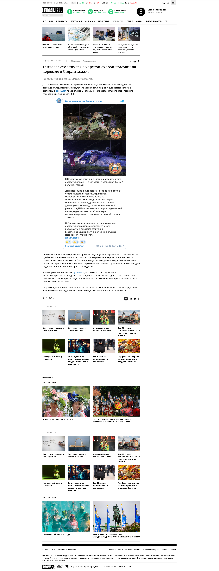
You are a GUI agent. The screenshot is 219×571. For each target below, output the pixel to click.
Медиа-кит (139, 549)
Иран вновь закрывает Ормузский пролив (52, 45)
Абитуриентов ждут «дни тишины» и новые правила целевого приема (129, 48)
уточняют (79, 272)
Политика (103, 21)
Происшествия (89, 61)
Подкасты (61, 21)
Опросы (173, 549)
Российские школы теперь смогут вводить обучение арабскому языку (103, 48)
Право (130, 21)
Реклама (112, 549)
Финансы (90, 21)
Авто (139, 21)
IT (166, 21)
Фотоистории (49, 382)
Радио (120, 549)
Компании (76, 21)
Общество (117, 21)
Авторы (165, 549)
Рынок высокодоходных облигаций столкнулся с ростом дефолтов (78, 47)
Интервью (47, 21)
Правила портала (152, 549)
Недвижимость (153, 21)
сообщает (61, 90)
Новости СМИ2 (48, 377)
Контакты (129, 549)
